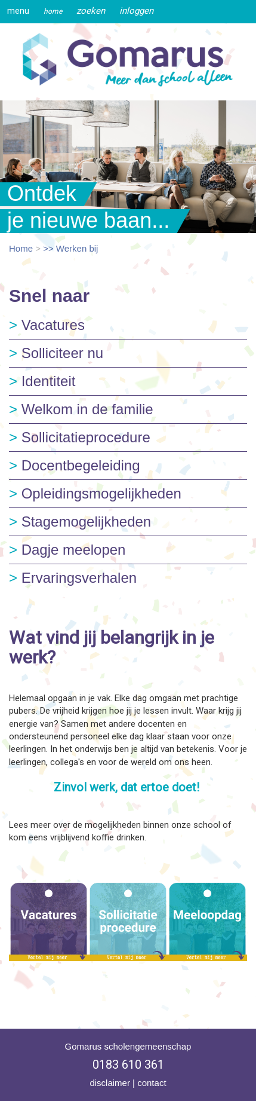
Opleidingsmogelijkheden (95, 493)
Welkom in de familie (81, 409)
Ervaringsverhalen (73, 578)
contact (151, 1083)
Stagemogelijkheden (80, 521)
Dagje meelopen (67, 550)
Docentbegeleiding (74, 465)
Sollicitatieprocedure (79, 437)
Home (21, 248)
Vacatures (47, 325)
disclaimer (110, 1083)
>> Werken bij (70, 248)
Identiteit (42, 381)
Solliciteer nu (56, 353)
